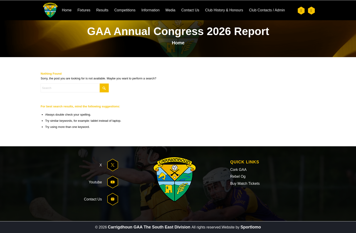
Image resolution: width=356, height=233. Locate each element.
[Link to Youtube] (311, 11)
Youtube (95, 182)
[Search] (75, 88)
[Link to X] (301, 11)
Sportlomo (250, 227)
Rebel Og (238, 176)
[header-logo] (50, 10)
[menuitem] (66, 10)
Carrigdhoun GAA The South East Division (149, 227)
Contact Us (93, 199)
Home (178, 42)
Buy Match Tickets (245, 183)
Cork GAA (238, 170)
